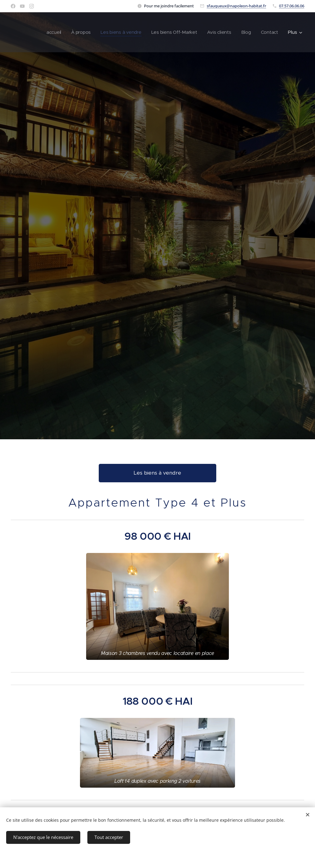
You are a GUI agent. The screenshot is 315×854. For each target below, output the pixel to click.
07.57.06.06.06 (291, 6)
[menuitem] (50, 32)
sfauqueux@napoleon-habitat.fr (236, 6)
